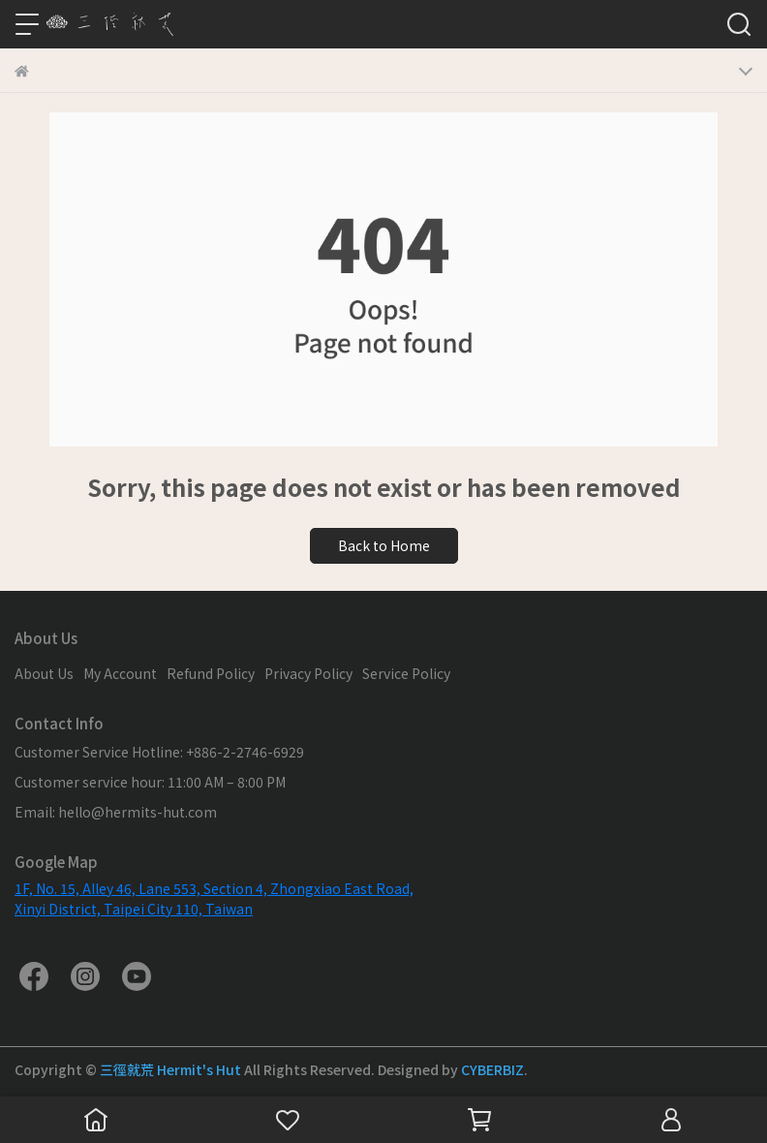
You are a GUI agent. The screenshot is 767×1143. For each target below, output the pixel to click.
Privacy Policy (308, 673)
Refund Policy (211, 673)
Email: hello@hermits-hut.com (116, 811)
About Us (44, 673)
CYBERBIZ (492, 1069)
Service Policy (406, 673)
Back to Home (384, 545)
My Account (120, 673)
